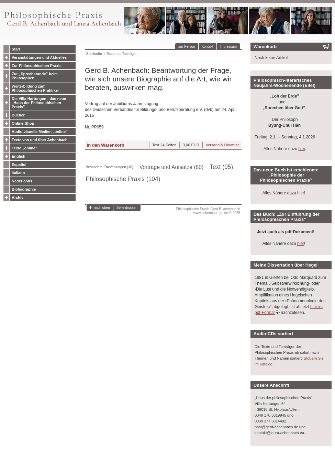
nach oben (102, 208)
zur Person (186, 46)
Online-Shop (23, 123)
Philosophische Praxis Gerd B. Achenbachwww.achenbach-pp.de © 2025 (208, 211)
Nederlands (22, 181)
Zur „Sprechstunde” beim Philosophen (35, 76)
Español (19, 164)
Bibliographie (24, 189)
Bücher (18, 115)
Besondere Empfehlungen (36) (109, 167)
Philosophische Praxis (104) (123, 179)
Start (16, 49)
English (18, 156)
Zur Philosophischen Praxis (37, 66)
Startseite (94, 54)
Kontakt (207, 46)
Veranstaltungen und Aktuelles (39, 57)
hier (301, 148)
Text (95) (221, 166)
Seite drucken (126, 208)
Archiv (17, 197)
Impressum (228, 46)
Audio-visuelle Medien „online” (40, 131)
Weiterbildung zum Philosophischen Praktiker (35, 88)
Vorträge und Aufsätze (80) (171, 167)
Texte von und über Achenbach (40, 140)
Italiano (18, 173)
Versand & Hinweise (222, 145)
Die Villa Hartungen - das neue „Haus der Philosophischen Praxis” (39, 103)
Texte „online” (24, 148)
